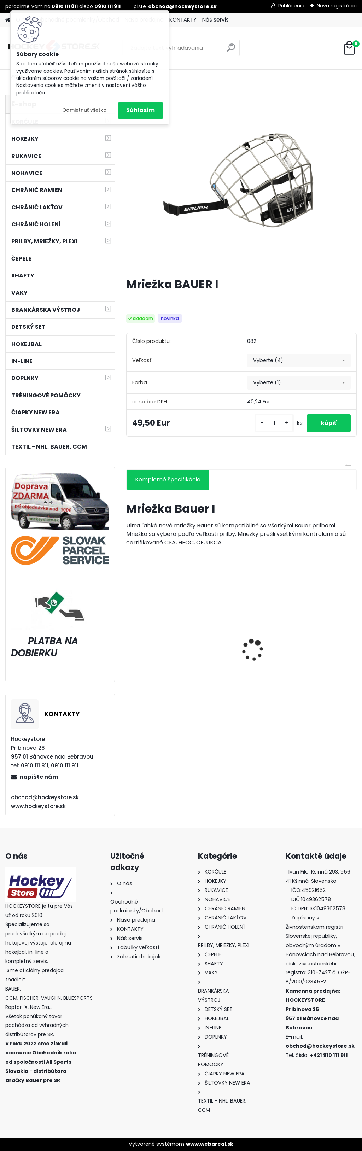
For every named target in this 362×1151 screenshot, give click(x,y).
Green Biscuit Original (161, 655)
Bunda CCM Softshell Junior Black (239, 659)
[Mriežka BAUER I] (241, 183)
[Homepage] (7, 20)
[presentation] (130, 638)
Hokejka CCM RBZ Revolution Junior (312, 657)
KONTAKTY (183, 19)
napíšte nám (38, 777)
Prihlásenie (291, 5)
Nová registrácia (337, 5)
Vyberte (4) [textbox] (268, 360)
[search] (231, 50)
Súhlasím (140, 110)
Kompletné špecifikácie (167, 479)
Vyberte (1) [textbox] (267, 382)
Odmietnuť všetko (84, 110)
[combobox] (299, 361)
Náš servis (215, 19)
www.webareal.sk (209, 1143)
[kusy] (274, 423)
